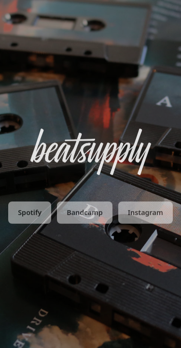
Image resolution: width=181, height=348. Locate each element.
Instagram (145, 213)
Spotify (30, 213)
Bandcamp (85, 213)
